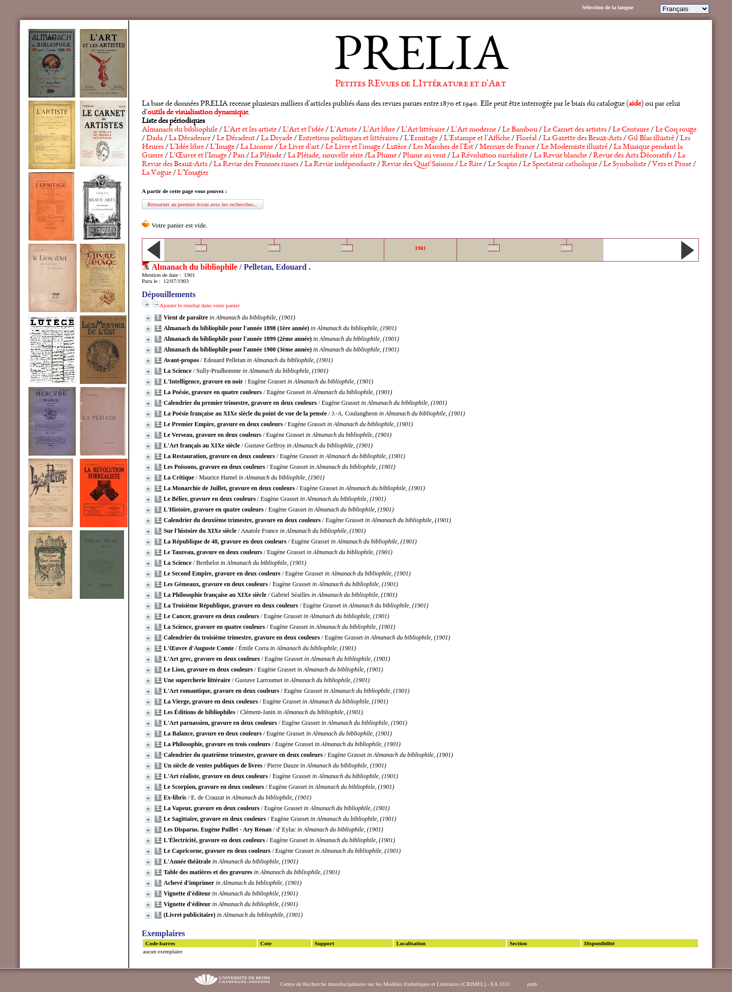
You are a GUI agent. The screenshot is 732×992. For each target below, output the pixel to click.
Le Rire (471, 165)
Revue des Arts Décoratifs (632, 156)
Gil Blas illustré (651, 139)
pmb (532, 984)
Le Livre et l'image (352, 147)
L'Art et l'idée (303, 130)
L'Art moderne (473, 130)
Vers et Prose (671, 165)
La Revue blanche (560, 156)
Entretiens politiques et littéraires (348, 139)
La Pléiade (266, 156)
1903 (566, 248)
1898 (200, 248)
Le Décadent (236, 139)
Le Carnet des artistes (574, 130)
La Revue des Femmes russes (256, 165)
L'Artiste (343, 130)
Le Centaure (631, 130)
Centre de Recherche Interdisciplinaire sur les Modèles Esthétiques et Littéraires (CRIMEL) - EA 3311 (395, 984)
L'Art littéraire (423, 130)
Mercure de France (507, 147)
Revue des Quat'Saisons (417, 165)
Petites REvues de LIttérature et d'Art (420, 84)
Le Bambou (519, 130)
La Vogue (156, 173)
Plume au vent (424, 156)
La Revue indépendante (340, 165)
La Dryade (276, 139)
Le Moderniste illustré (574, 147)
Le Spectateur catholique (560, 165)
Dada (154, 139)
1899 (274, 248)
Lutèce (396, 147)
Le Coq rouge (675, 130)
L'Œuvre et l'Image (198, 156)
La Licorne (256, 147)
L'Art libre (379, 130)
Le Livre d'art (299, 147)
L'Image (222, 147)
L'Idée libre (187, 147)
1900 (346, 248)
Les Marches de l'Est (443, 147)
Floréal (526, 139)
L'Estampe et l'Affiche (477, 139)
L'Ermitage (421, 139)
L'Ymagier (192, 173)
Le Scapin (502, 165)
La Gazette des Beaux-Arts (582, 139)
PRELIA (420, 58)
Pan (239, 156)
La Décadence (189, 139)
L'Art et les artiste (250, 130)
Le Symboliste (624, 165)
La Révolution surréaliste (490, 156)
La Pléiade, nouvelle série (325, 156)
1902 (493, 248)
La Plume (382, 156)
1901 (420, 248)
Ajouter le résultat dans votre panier (200, 305)
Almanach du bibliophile (180, 130)
